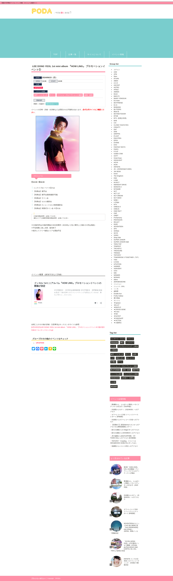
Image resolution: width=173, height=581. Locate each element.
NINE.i (116, 200)
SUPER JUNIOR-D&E (121, 242)
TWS (115, 260)
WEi (115, 273)
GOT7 (116, 156)
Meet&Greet (115, 378)
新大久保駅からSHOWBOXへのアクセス (126, 433)
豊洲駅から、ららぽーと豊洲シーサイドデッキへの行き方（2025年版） (124, 405)
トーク (113, 346)
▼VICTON (117, 320)
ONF (115, 213)
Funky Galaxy (118, 296)
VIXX (115, 271)
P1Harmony (118, 218)
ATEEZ (116, 89)
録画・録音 (88, 95)
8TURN (116, 78)
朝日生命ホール (52, 104)
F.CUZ (116, 151)
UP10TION (38, 88)
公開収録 (114, 350)
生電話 (113, 362)
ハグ (112, 358)
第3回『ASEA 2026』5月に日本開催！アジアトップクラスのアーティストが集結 (131, 470)
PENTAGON (118, 220)
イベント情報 (118, 54)
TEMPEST (117, 246)
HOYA (116, 162)
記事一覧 (72, 54)
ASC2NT (117, 85)
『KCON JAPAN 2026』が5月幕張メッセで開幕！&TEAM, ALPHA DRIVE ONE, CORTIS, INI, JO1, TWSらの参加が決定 (125, 546)
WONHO (117, 277)
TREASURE (118, 251)
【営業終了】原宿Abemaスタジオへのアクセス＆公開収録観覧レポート (125, 426)
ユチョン (117, 69)
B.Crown (117, 100)
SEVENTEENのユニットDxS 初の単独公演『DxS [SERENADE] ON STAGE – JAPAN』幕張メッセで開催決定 (125, 528)
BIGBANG (117, 107)
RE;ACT (116, 222)
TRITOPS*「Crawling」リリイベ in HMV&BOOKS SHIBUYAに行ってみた (123, 442)
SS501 (116, 235)
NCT (115, 191)
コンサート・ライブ (118, 339)
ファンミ (130, 339)
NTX (115, 204)
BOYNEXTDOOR (120, 114)
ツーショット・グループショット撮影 (124, 366)
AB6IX (116, 81)
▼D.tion (116, 312)
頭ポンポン (120, 358)
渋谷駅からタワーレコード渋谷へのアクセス (124, 421)
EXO (115, 145)
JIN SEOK (117, 171)
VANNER (117, 266)
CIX (115, 123)
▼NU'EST (117, 316)
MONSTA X (118, 187)
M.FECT (116, 182)
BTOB (116, 116)
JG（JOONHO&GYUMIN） (123, 169)
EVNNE (116, 143)
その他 (113, 382)
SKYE (116, 233)
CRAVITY (117, 127)
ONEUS (116, 209)
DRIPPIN (117, 134)
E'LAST (116, 136)
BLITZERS (117, 109)
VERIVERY (118, 268)
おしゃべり (130, 358)
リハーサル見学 (116, 374)
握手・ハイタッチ (41, 95)
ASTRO (116, 87)
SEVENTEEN (118, 226)
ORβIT (116, 215)
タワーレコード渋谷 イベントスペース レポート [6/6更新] (124, 415)
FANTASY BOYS (119, 147)
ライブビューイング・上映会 (128, 346)
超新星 (116, 291)
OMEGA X (117, 207)
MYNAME (117, 189)
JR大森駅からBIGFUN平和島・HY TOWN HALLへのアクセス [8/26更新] (123, 437)
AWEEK (116, 92)
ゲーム (120, 362)
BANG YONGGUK (120, 98)
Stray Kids (117, 237)
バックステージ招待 (131, 374)
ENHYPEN (117, 138)
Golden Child (118, 154)
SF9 (115, 229)
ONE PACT (118, 211)
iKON (115, 165)
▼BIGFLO (117, 307)
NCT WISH (117, 198)
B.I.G (115, 105)
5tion (115, 76)
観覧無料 (114, 386)
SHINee (116, 231)
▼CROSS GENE (120, 309)
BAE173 (116, 96)
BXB (115, 121)
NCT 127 (117, 193)
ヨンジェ (117, 300)
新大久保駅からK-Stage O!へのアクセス (125, 430)
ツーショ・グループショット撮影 (69, 95)
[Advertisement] (86, 34)
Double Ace (118, 294)
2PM (115, 74)
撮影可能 (136, 370)
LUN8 (116, 180)
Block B (116, 111)
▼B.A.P (116, 305)
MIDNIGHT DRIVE (120, 185)
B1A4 (116, 94)
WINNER (117, 275)
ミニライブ (130, 342)
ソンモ (116, 289)
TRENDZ (117, 253)
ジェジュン (117, 284)
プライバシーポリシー (38, 578)
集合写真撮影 (115, 370)
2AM (115, 72)
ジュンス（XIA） (120, 286)
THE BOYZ (117, 248)
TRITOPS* (117, 255)
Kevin (116, 174)
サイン (52, 95)
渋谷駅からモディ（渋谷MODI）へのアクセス (124, 410)
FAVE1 (116, 149)
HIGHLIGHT (118, 160)
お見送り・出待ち (128, 378)
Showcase (114, 342)
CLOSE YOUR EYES (121, 125)
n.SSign (116, 202)
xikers (116, 279)
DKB (115, 132)
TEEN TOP (117, 244)
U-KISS (116, 262)
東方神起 (117, 298)
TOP (55, 54)
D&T (115, 129)
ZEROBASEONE (120, 282)
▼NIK (116, 314)
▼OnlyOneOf (118, 318)
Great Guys (118, 158)
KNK (115, 178)
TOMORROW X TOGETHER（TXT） (127, 257)
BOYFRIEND (118, 103)
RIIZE (116, 224)
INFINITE (117, 167)
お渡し (135, 354)
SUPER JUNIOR (119, 240)
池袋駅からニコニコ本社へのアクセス (125, 446)
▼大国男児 (117, 323)
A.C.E (116, 83)
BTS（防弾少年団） (121, 118)
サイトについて (94, 54)
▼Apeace (117, 303)
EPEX (116, 140)
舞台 (122, 342)
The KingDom (118, 176)
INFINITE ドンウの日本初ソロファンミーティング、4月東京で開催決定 (131, 562)
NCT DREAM (118, 196)
